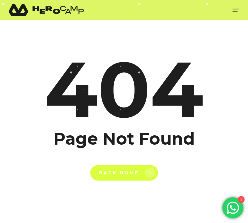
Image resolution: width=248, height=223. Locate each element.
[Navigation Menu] (236, 10)
